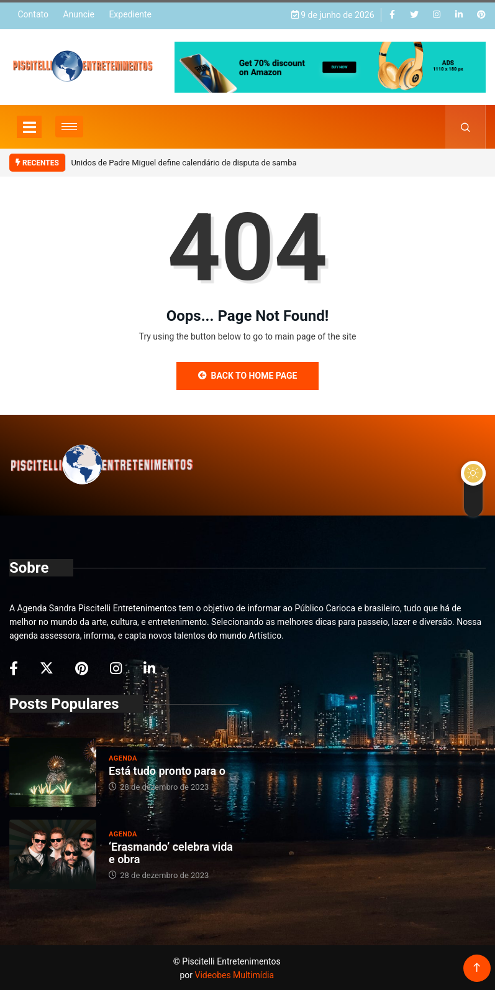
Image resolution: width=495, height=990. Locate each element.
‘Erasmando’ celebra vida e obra (171, 851)
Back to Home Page (247, 374)
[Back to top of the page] (476, 966)
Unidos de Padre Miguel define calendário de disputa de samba (183, 161)
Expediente (130, 14)
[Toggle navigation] (29, 125)
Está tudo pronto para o (167, 769)
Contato (32, 14)
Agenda (123, 757)
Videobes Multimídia (235, 974)
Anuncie (78, 14)
